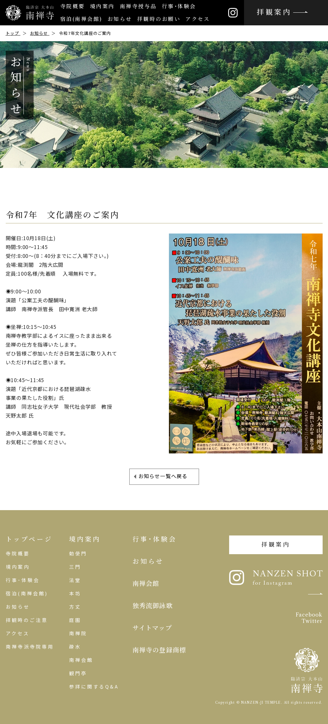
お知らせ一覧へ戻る (163, 476)
